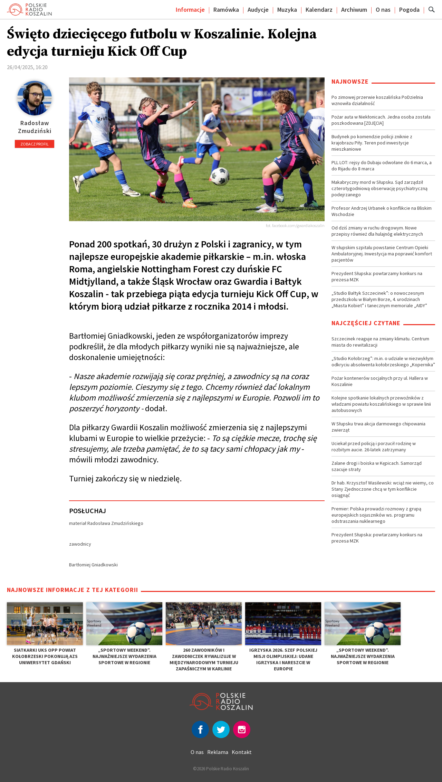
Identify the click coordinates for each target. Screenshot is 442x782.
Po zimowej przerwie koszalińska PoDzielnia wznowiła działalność (377, 100)
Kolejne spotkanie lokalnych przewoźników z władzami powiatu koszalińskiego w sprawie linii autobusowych (381, 404)
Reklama (217, 751)
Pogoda (409, 9)
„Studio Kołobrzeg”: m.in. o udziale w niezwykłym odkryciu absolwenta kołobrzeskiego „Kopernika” (383, 361)
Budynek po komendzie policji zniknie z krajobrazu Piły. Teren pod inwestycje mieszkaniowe (372, 142)
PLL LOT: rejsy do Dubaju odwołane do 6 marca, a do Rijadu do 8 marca (382, 165)
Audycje (258, 9)
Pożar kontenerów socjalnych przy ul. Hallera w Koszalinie (380, 381)
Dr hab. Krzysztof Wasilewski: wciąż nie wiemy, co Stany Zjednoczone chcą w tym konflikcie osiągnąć (383, 489)
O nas (383, 9)
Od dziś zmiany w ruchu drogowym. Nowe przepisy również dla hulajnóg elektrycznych (377, 231)
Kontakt (242, 751)
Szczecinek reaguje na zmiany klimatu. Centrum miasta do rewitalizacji (380, 342)
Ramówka (226, 9)
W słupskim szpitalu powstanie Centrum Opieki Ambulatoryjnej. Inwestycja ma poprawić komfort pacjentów (382, 253)
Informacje (190, 9)
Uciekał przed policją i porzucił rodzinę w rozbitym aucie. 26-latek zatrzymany (374, 446)
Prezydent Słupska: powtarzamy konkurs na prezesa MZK (377, 276)
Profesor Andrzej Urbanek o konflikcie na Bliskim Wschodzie (382, 211)
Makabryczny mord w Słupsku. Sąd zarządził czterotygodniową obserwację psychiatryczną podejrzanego (379, 188)
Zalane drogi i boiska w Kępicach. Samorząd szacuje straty (377, 466)
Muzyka (287, 9)
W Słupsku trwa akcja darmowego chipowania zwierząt (378, 427)
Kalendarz (319, 9)
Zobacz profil (34, 144)
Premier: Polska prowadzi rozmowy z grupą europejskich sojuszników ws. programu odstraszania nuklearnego (376, 515)
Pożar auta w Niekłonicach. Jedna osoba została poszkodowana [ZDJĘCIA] (381, 120)
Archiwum (354, 9)
